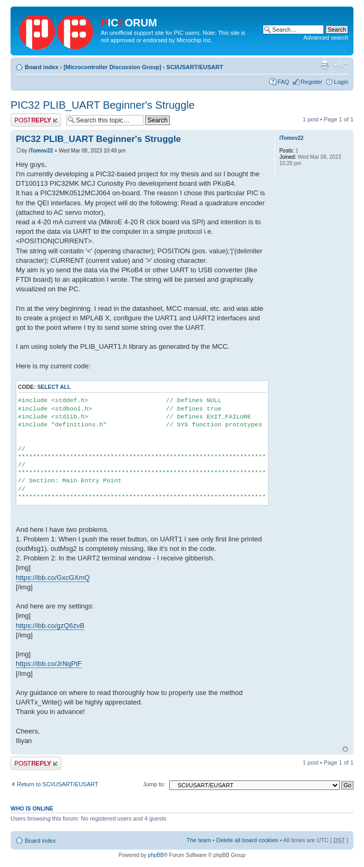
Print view (324, 65)
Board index (42, 67)
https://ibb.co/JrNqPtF (49, 664)
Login (341, 82)
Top (345, 749)
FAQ (283, 82)
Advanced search (325, 37)
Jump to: (154, 784)
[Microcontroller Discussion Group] (112, 67)
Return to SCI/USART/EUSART (57, 784)
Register (311, 82)
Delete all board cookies (247, 840)
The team (199, 840)
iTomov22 (40, 151)
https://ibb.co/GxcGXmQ (53, 578)
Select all (54, 387)
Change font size (340, 65)
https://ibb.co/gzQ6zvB (50, 626)
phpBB (156, 855)
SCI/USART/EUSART (194, 67)
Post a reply (36, 120)
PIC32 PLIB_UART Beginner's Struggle (103, 105)
